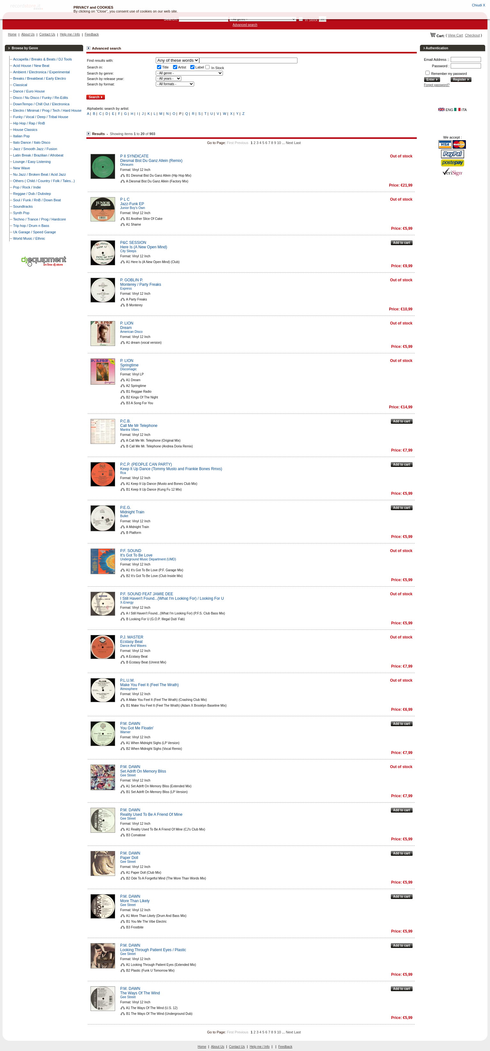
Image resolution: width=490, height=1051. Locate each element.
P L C (125, 199)
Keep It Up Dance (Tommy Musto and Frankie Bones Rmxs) (171, 469)
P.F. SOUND (130, 551)
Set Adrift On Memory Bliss (143, 771)
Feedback (92, 34)
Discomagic (128, 369)
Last (297, 143)
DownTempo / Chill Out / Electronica (41, 104)
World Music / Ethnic (29, 238)
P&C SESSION (133, 242)
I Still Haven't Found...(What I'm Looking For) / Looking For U (172, 598)
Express (126, 288)
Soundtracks (23, 206)
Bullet (124, 516)
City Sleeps (128, 251)
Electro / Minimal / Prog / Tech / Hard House (47, 110)
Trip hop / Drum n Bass (31, 226)
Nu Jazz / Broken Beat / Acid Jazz (39, 174)
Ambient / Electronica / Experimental (41, 72)
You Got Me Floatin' (137, 728)
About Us (28, 34)
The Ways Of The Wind (140, 993)
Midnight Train (132, 512)
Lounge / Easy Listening (32, 162)
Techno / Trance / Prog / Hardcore (39, 219)
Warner (125, 732)
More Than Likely (135, 901)
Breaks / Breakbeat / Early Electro (39, 78)
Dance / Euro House (29, 91)
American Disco (131, 331)
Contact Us (47, 34)
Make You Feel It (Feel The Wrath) (149, 685)
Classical (20, 85)
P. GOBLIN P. (131, 280)
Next (289, 143)
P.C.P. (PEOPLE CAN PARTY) (146, 464)
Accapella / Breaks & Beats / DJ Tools (42, 59)
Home (12, 34)
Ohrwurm (126, 164)
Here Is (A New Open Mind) (143, 247)
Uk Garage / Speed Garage (34, 232)
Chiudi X (478, 5)
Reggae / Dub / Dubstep (32, 194)
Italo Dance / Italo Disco (31, 142)
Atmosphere (129, 689)
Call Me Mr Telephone (139, 425)
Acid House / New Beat (31, 66)
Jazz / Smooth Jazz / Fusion (35, 149)
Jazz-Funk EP (132, 204)
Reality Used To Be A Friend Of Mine (151, 814)
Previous (242, 143)
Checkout (472, 35)
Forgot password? (437, 85)
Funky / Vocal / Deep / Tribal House (40, 117)
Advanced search (245, 25)
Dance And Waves (133, 645)
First (230, 143)
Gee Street (128, 775)
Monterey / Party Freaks (140, 284)
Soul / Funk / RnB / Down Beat (37, 200)
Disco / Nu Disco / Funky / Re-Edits (40, 98)
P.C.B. (125, 421)
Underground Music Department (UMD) (148, 559)
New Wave (21, 168)
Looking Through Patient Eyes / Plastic (153, 950)
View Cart (455, 35)
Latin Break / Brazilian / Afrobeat (38, 155)
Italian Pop (21, 136)
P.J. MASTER (131, 637)
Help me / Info (70, 34)
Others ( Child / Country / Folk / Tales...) (44, 181)
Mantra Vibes (129, 429)
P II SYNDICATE (134, 156)
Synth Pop (21, 213)
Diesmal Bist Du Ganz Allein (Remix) (151, 160)
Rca (123, 473)
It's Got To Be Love (136, 555)
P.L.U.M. (127, 680)
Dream (126, 327)
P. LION (126, 323)
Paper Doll (129, 857)
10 (279, 143)
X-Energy (127, 602)
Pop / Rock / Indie (27, 187)
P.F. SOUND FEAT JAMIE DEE (146, 594)
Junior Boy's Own (132, 208)
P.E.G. (125, 507)
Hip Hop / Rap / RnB (29, 123)
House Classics (25, 130)
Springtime (129, 365)
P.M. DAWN (130, 723)
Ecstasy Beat (131, 641)
